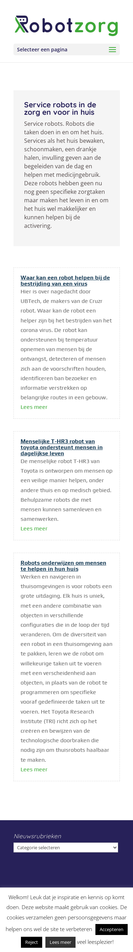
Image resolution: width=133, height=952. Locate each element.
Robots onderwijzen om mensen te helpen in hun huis (63, 565)
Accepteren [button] (111, 929)
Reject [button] (31, 942)
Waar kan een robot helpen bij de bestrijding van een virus (65, 280)
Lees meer (34, 407)
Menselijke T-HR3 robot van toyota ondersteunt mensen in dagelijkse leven (62, 447)
